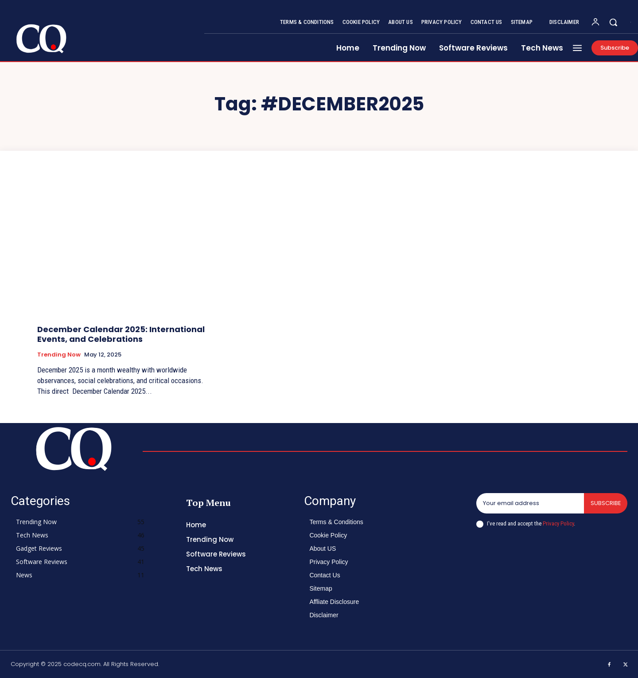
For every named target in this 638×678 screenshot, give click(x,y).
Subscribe (605, 503)
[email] (530, 503)
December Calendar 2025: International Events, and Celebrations (121, 334)
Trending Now (59, 354)
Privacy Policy (558, 523)
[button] (613, 22)
